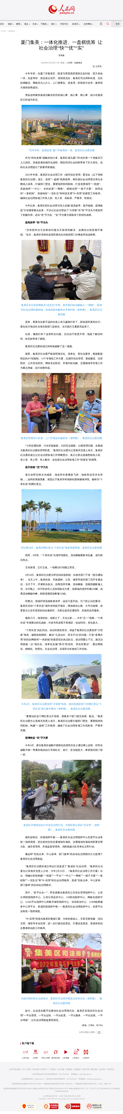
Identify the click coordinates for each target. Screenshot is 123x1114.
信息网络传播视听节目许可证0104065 (17, 1089)
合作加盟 (60, 1069)
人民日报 (25, 1053)
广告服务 (52, 1069)
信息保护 (102, 1069)
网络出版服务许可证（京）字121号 (82, 1089)
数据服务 (77, 1069)
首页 (2, 24)
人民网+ (35, 1053)
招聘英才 (44, 1069)
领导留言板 (55, 1053)
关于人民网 (26, 1069)
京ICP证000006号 (103, 1089)
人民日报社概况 (15, 1069)
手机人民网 (45, 1053)
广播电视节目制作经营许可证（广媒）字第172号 (92, 1084)
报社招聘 (35, 1069)
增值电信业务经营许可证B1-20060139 (58, 1084)
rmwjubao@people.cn (94, 1079)
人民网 (3, 31)
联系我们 (110, 1069)
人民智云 (75, 1053)
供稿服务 (69, 1069)
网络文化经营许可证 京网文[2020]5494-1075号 (50, 1089)
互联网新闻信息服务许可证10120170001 (27, 1084)
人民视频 (65, 1053)
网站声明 (85, 1069)
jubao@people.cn (85, 1074)
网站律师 (94, 1069)
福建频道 (11, 31)
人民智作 (86, 1053)
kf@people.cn (39, 1079)
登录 (118, 24)
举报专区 (64, 24)
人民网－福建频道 (74, 63)
